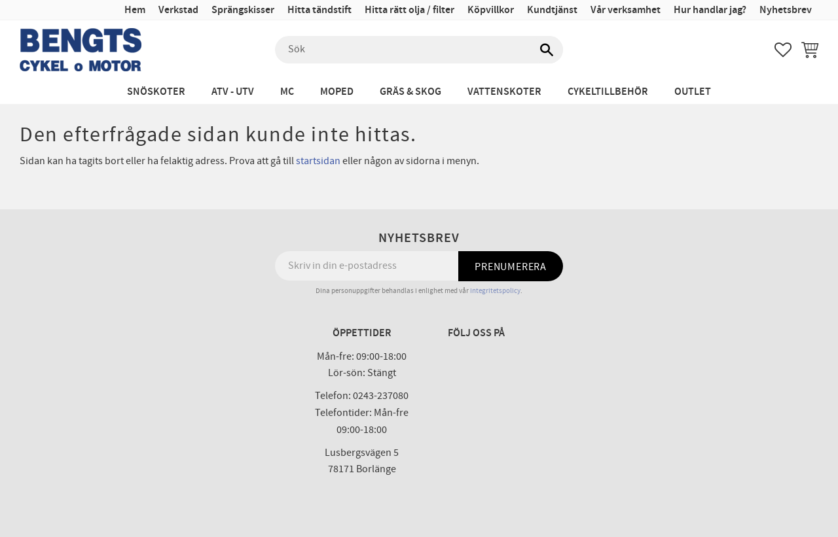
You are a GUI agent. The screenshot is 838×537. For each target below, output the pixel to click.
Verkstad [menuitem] (178, 10)
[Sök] (546, 49)
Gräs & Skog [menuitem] (410, 92)
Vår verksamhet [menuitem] (626, 10)
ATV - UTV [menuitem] (232, 92)
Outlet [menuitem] (692, 92)
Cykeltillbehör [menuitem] (608, 92)
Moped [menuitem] (337, 92)
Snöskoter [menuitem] (156, 92)
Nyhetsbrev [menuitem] (785, 10)
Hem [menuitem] (134, 10)
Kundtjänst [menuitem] (552, 10)
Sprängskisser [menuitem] (242, 10)
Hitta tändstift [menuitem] (319, 10)
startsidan (318, 160)
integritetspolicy (495, 291)
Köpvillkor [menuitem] (490, 10)
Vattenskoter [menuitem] (504, 92)
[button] (783, 49)
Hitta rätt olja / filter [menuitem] (409, 10)
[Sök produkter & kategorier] (419, 49)
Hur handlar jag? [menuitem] (710, 10)
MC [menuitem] (287, 92)
